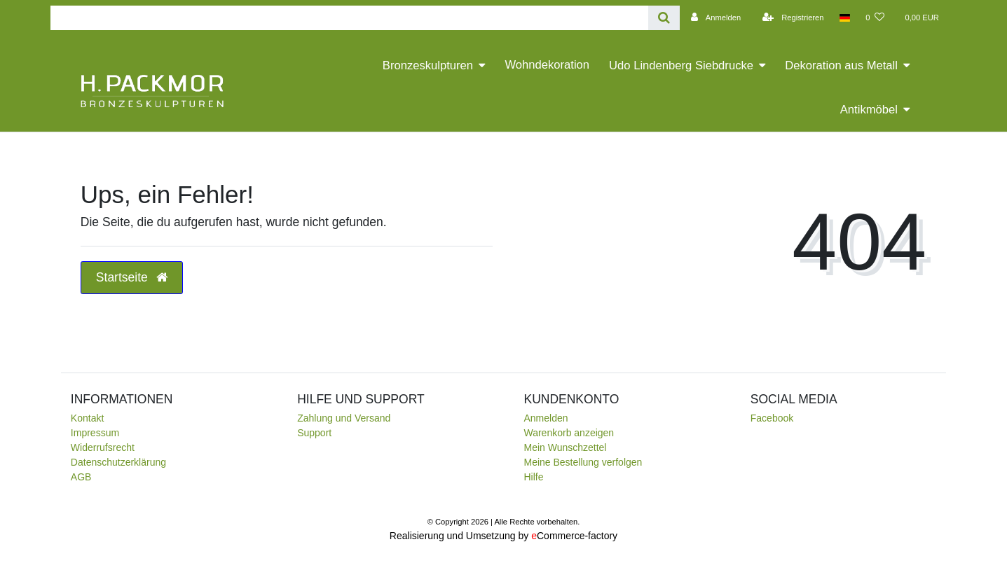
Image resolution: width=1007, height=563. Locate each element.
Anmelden (545, 418)
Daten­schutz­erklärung (118, 462)
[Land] (845, 17)
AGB (81, 476)
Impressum (95, 432)
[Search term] (349, 18)
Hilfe (533, 476)
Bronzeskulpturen (428, 65)
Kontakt (87, 418)
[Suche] (664, 18)
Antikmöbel (869, 109)
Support (314, 432)
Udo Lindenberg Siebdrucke (681, 65)
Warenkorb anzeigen (568, 432)
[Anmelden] (714, 17)
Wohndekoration (547, 64)
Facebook (772, 418)
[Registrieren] (791, 17)
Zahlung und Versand (343, 418)
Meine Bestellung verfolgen (582, 462)
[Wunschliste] (875, 17)
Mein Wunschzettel (564, 447)
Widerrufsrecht (103, 447)
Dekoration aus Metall (841, 65)
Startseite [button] (131, 277)
